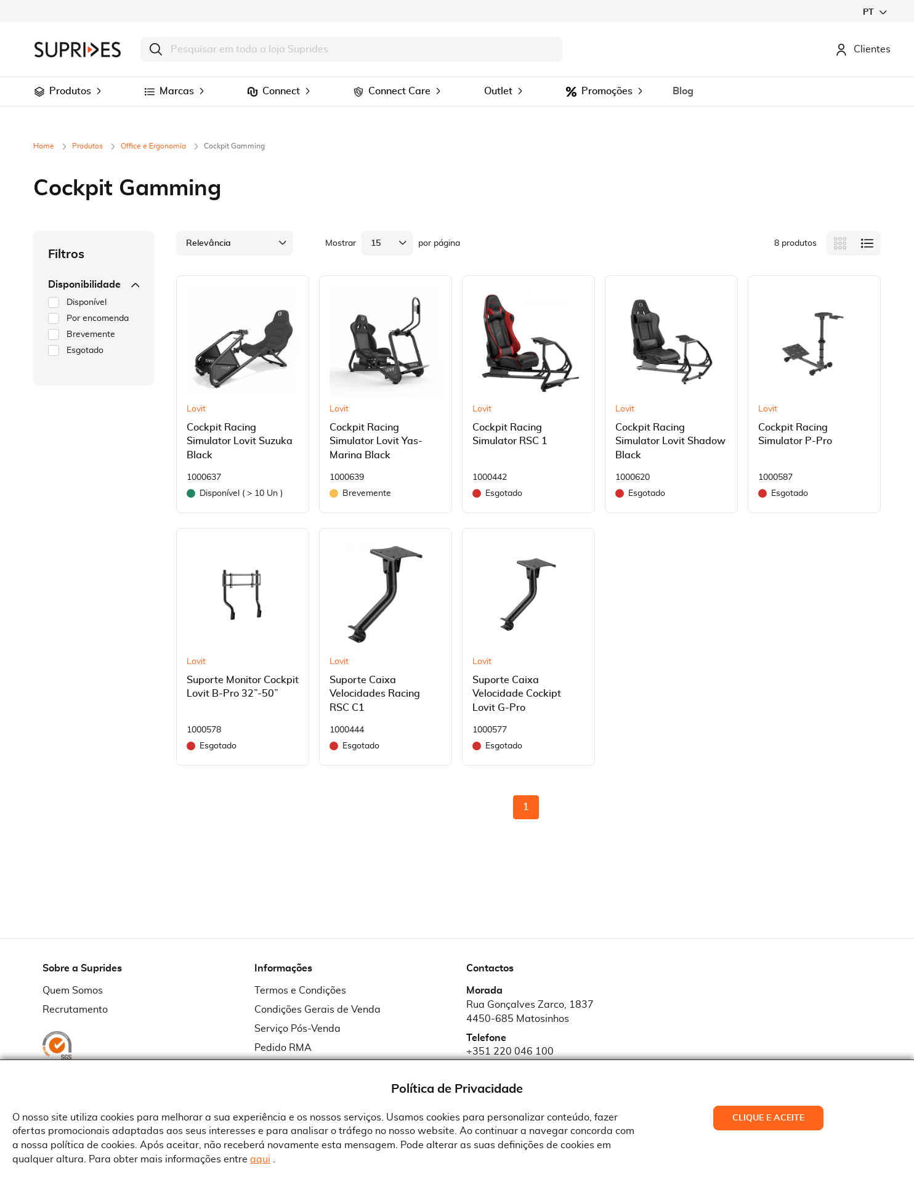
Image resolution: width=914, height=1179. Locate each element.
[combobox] (351, 49)
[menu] (457, 91)
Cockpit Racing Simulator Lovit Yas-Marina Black (376, 442)
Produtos (88, 146)
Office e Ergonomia (154, 146)
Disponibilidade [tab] (93, 285)
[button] (874, 12)
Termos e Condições (300, 990)
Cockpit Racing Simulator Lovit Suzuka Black (240, 442)
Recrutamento (75, 1010)
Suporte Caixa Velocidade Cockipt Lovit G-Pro (516, 694)
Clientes (863, 49)
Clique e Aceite (768, 1118)
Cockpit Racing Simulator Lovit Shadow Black (670, 442)
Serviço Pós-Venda (297, 1029)
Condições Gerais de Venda (317, 1010)
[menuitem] (39, 92)
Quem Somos (72, 990)
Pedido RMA (283, 1048)
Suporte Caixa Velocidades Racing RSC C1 (375, 694)
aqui (260, 1159)
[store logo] (77, 49)
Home (44, 146)
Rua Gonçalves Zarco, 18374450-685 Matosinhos (530, 1012)
